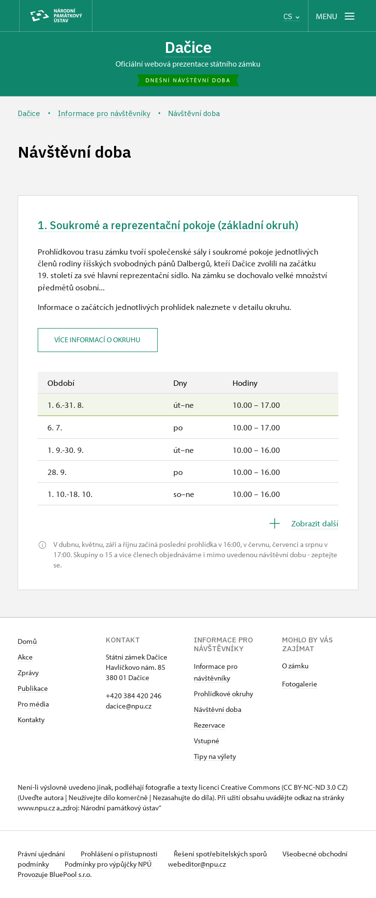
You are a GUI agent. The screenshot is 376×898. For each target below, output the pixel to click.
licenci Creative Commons (239, 788)
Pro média (33, 704)
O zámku (295, 666)
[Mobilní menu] (336, 16)
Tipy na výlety (215, 757)
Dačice (188, 47)
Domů (27, 642)
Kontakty (31, 720)
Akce (25, 657)
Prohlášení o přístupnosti (121, 854)
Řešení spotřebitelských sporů (223, 854)
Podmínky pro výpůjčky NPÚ (141, 865)
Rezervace (209, 726)
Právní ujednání (42, 854)
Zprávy (28, 673)
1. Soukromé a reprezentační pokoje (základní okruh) (175, 226)
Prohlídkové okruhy (223, 694)
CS (291, 16)
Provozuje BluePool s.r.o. (55, 875)
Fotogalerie (299, 684)
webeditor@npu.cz (230, 865)
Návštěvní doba (217, 710)
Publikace (33, 689)
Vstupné (206, 741)
